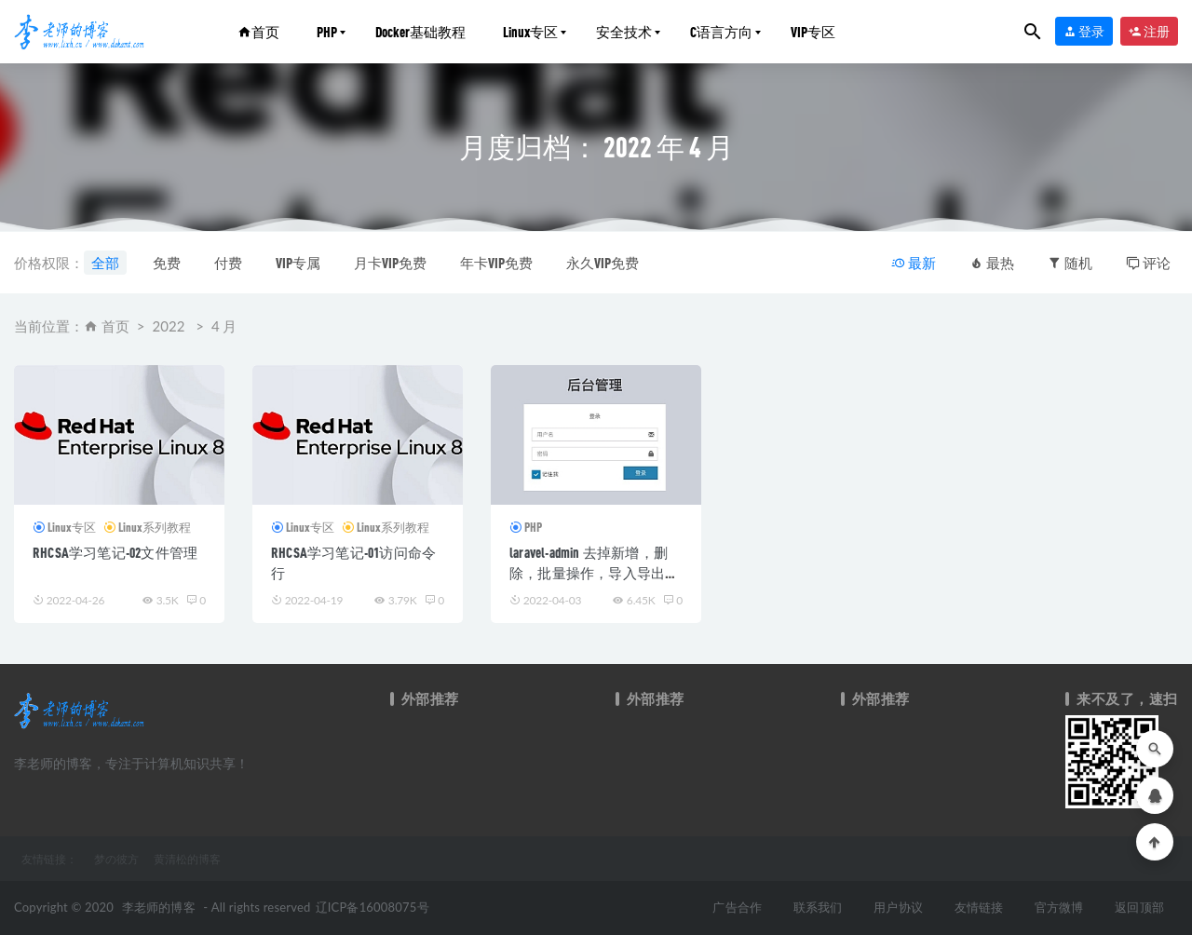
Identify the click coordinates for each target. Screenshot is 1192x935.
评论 (1148, 262)
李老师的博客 (159, 907)
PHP (327, 31)
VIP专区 (813, 31)
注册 (1149, 31)
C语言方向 (721, 31)
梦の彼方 (116, 858)
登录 (1083, 31)
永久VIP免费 (602, 262)
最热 (991, 262)
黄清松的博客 (187, 858)
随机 (1070, 262)
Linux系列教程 (154, 527)
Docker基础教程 (420, 31)
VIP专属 (298, 262)
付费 (228, 262)
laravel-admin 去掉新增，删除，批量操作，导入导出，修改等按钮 (594, 573)
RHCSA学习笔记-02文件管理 (115, 552)
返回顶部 (1139, 907)
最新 (913, 262)
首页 (258, 31)
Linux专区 (530, 31)
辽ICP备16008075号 (372, 907)
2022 (169, 326)
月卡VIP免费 (390, 262)
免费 (167, 262)
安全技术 (624, 31)
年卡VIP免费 (496, 262)
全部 (105, 262)
